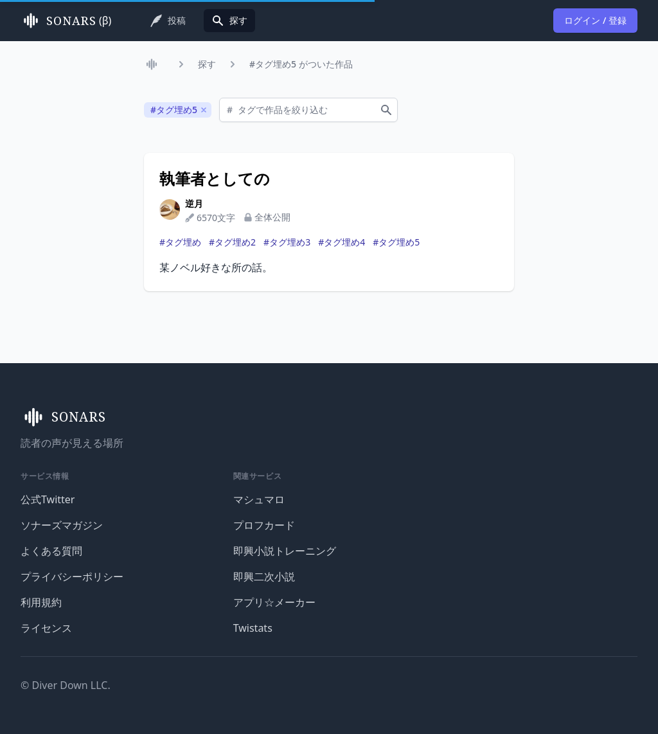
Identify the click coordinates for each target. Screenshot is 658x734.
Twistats (252, 628)
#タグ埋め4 (341, 242)
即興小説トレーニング (284, 551)
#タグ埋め (180, 242)
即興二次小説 (264, 576)
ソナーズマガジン (62, 525)
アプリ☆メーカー (274, 602)
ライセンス (46, 628)
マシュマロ (259, 499)
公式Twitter (48, 499)
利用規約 (41, 602)
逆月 (194, 203)
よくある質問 (51, 551)
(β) (66, 20)
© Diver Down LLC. (66, 685)
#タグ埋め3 (286, 242)
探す (207, 64)
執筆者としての (214, 178)
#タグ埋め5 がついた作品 (301, 64)
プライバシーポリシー (72, 576)
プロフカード (264, 525)
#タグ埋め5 (396, 242)
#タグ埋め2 (232, 242)
